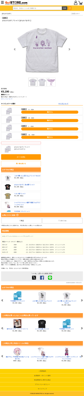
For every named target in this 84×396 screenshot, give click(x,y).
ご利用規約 (42, 371)
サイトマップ (42, 389)
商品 (21, 221)
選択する (50, 112)
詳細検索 (69, 8)
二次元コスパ (75, 13)
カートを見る (21, 157)
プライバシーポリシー (42, 384)
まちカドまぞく (7, 13)
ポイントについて (6, 99)
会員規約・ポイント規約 (42, 375)
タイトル (62, 221)
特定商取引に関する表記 (42, 380)
